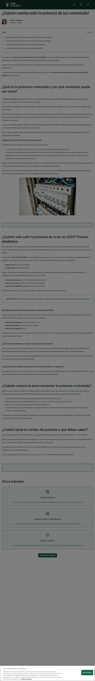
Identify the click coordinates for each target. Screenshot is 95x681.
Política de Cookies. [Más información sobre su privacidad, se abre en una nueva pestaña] (26, 679)
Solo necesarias (87, 672)
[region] (47, 673)
